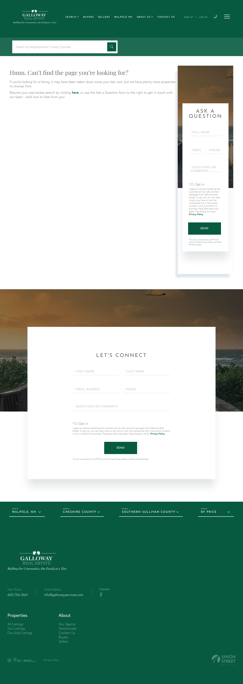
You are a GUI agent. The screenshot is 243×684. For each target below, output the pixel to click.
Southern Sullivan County (148, 512)
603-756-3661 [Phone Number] (18, 595)
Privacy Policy (196, 214)
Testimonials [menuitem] (67, 628)
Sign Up (188, 17)
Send (204, 228)
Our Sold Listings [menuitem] (20, 633)
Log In (203, 17)
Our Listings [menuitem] (16, 628)
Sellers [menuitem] (104, 17)
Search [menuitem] (70, 17)
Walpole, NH (24, 512)
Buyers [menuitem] (88, 17)
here (75, 92)
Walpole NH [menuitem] (123, 17)
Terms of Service (137, 459)
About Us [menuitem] (143, 17)
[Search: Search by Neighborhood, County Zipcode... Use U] (61, 47)
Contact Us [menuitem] (166, 17)
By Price (209, 512)
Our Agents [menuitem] (67, 624)
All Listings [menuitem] (15, 624)
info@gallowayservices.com (63, 595)
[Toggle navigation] (227, 16)
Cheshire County (79, 512)
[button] (111, 46)
